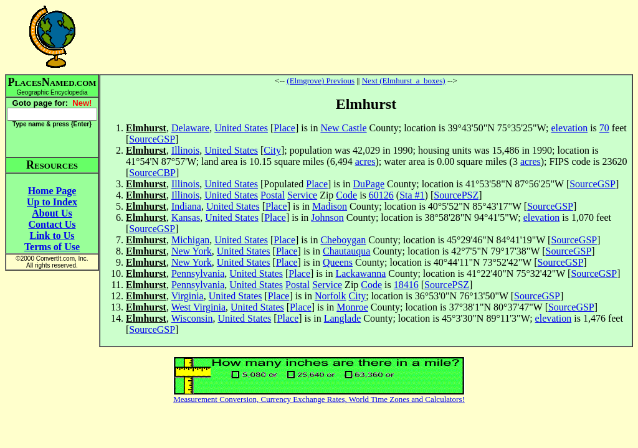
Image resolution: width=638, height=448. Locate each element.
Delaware (190, 128)
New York (191, 251)
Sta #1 (411, 195)
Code (346, 195)
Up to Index (52, 202)
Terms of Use (52, 246)
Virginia (187, 296)
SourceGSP (152, 139)
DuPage (368, 184)
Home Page (52, 190)
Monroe (352, 307)
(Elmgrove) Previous (321, 80)
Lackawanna (360, 273)
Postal (272, 195)
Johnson (327, 217)
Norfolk (330, 296)
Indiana (186, 206)
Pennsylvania (197, 273)
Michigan (190, 240)
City (272, 150)
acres (365, 161)
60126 (381, 195)
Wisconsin (192, 318)
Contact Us (52, 224)
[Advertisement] (366, 37)
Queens (338, 262)
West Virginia (198, 307)
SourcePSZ (456, 195)
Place (284, 128)
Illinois (185, 150)
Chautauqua (346, 251)
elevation (569, 128)
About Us (52, 213)
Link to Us (51, 235)
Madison (329, 206)
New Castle (343, 128)
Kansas (185, 217)
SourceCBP (152, 172)
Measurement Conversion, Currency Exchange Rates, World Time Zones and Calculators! (319, 399)
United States (241, 128)
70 (604, 128)
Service (302, 195)
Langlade (342, 318)
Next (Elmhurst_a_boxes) (403, 80)
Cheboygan (343, 240)
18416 (406, 284)
